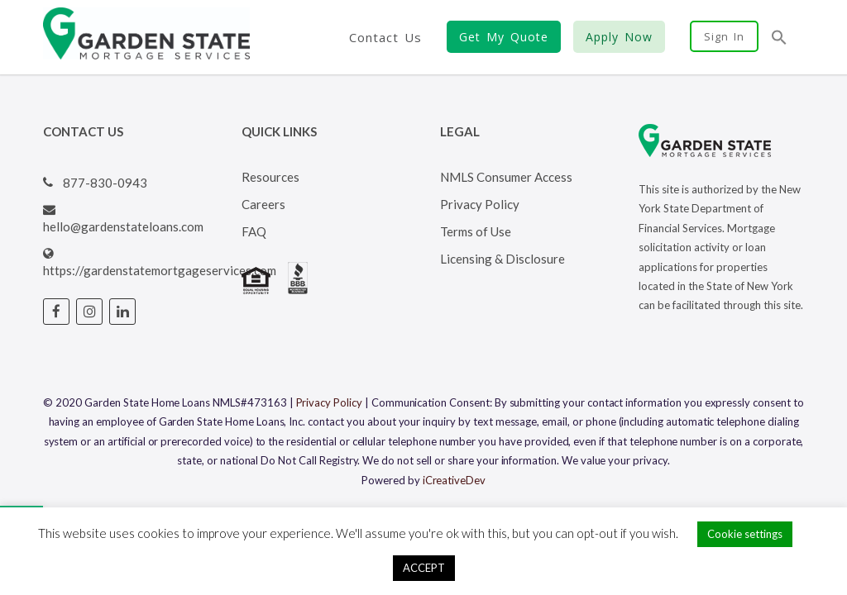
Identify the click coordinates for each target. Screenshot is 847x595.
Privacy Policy (479, 204)
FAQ (254, 231)
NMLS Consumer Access (506, 176)
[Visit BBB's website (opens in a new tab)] (298, 289)
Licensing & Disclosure (502, 258)
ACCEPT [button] (424, 567)
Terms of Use (475, 231)
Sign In (724, 36)
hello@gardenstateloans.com (123, 226)
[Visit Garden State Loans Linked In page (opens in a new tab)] (122, 311)
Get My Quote (503, 37)
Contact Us (385, 37)
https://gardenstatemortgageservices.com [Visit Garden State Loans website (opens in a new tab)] (159, 270)
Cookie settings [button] (744, 533)
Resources (270, 176)
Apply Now (619, 37)
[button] (779, 39)
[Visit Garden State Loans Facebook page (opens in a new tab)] (56, 311)
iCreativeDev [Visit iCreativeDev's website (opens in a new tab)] (454, 480)
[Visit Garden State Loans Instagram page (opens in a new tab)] (89, 311)
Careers (263, 204)
